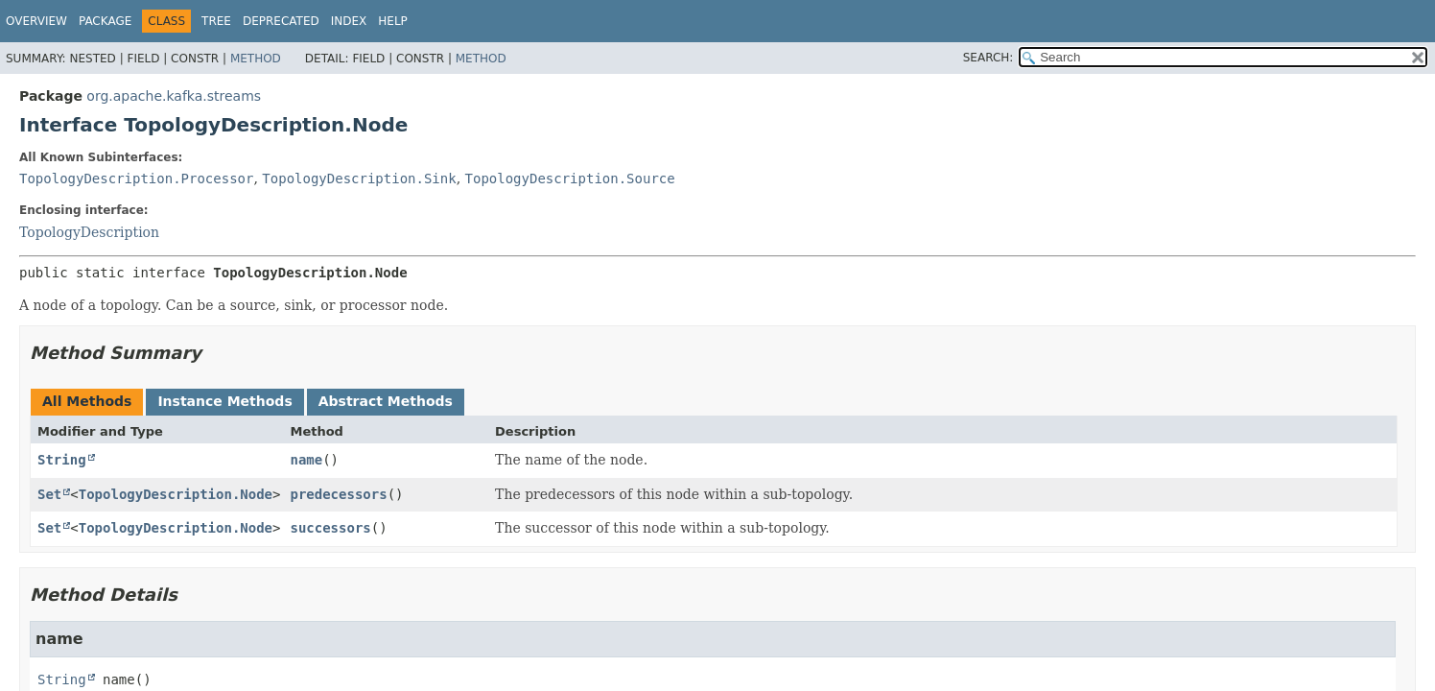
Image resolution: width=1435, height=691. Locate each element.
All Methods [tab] (86, 401)
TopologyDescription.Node (175, 494)
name (306, 459)
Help (393, 21)
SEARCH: (988, 57)
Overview (36, 21)
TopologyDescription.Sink (359, 178)
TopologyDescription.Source (570, 178)
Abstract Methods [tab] (385, 401)
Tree (216, 21)
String (61, 459)
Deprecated (281, 21)
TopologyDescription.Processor (136, 178)
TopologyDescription (89, 232)
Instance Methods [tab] (224, 401)
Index (349, 21)
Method (255, 58)
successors (330, 528)
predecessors (338, 494)
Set (49, 494)
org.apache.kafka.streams (173, 96)
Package (105, 21)
